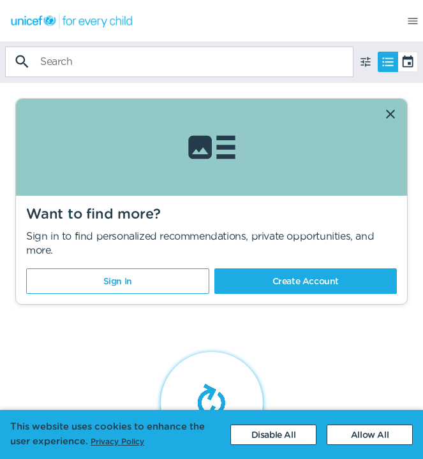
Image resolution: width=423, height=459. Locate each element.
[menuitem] (67, 20)
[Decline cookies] (273, 435)
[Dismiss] (390, 114)
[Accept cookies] (370, 435)
